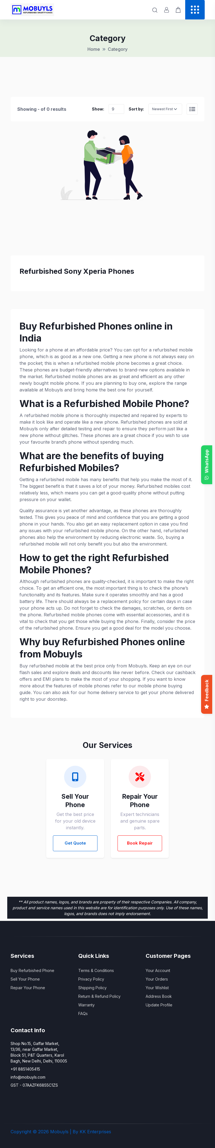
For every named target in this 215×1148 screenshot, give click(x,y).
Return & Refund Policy (99, 996)
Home (93, 49)
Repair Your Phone (28, 987)
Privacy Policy (91, 979)
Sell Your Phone (25, 979)
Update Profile (159, 1005)
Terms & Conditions (96, 970)
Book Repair (140, 843)
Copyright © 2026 (30, 1131)
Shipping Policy (92, 987)
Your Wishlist (157, 987)
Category (118, 49)
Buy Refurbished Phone (32, 970)
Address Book (159, 996)
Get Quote (75, 843)
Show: (98, 109)
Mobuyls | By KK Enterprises (80, 1131)
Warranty (86, 1005)
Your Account (158, 970)
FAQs (83, 1013)
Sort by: (136, 109)
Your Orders (157, 979)
